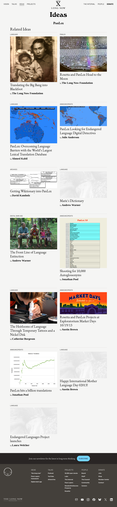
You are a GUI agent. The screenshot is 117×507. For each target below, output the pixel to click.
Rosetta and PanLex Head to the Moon (80, 76)
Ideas (22, 4)
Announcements (66, 104)
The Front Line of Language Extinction (28, 254)
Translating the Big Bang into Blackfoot (29, 87)
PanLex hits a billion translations (31, 390)
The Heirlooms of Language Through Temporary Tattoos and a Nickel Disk (32, 330)
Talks (14, 4)
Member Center (103, 479)
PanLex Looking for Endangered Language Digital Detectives (80, 131)
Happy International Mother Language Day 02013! (78, 383)
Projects (31, 4)
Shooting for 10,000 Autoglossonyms (73, 273)
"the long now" (36, 473)
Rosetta (67, 491)
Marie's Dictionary (72, 201)
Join (99, 473)
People (101, 4)
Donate (110, 4)
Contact (101, 482)
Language (14, 34)
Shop (100, 476)
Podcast (51, 473)
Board (84, 473)
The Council (86, 479)
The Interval (89, 4)
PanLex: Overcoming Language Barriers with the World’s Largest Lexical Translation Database (31, 150)
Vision (6, 4)
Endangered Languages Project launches (29, 439)
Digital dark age (16, 216)
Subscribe (83, 458)
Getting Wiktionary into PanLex (31, 191)
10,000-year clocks (71, 473)
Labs (66, 476)
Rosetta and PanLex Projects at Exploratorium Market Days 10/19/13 (79, 321)
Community (86, 482)
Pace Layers (69, 482)
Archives (13, 169)
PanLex (63, 34)
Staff (83, 476)
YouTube (51, 476)
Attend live (51, 479)
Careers (84, 486)
